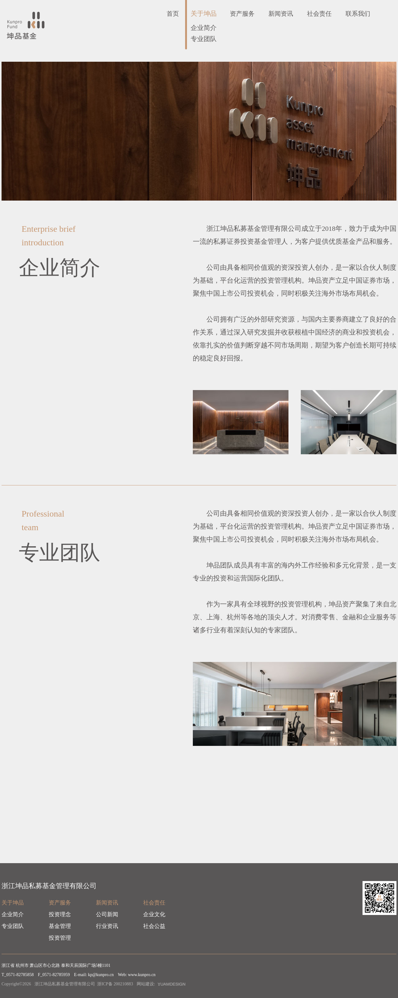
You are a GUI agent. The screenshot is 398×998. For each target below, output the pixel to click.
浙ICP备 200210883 (115, 984)
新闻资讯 (280, 13)
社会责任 (319, 13)
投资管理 (60, 938)
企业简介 (204, 27)
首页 (173, 13)
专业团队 (204, 39)
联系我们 (358, 13)
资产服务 (242, 13)
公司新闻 (107, 914)
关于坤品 (204, 13)
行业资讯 (107, 926)
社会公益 (154, 926)
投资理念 (60, 914)
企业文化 (154, 914)
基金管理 (60, 926)
